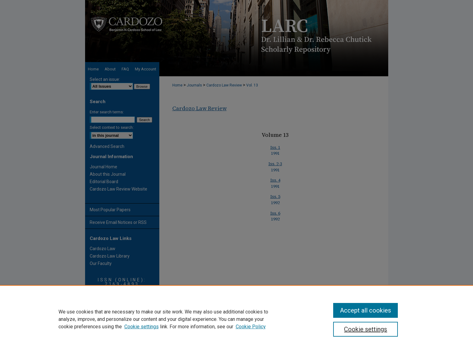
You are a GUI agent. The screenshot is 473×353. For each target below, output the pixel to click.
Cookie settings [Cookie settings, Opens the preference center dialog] (365, 329)
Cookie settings (141, 327)
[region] (236, 319)
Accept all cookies (365, 310)
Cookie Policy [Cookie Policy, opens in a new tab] (251, 327)
